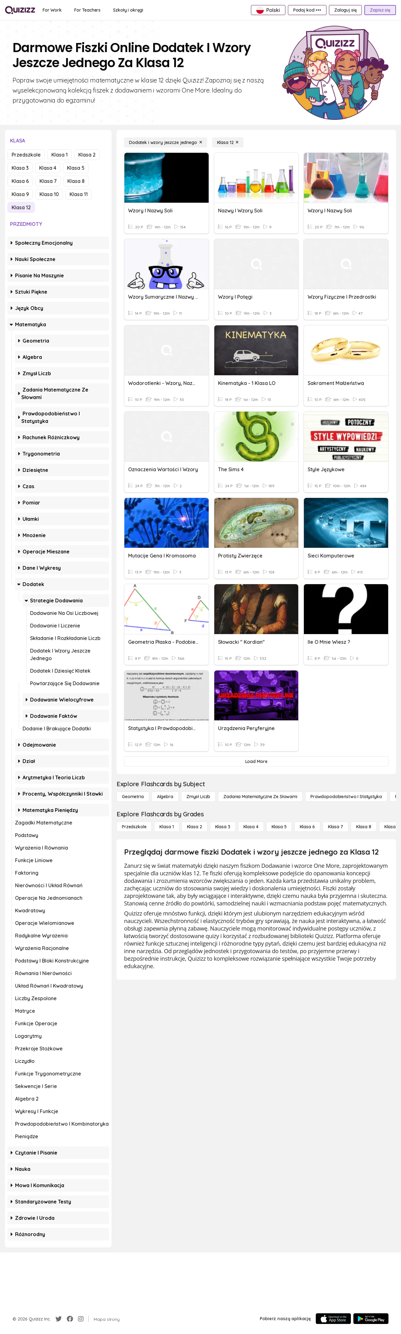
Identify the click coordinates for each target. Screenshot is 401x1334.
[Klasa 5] (279, 827)
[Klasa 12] (228, 142)
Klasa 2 (87, 155)
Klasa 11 (79, 194)
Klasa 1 (59, 155)
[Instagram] (81, 1319)
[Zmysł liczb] (198, 797)
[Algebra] (165, 797)
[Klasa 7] (335, 827)
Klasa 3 (20, 168)
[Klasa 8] (364, 827)
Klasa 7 (48, 181)
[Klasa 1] (166, 827)
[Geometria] (133, 797)
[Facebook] (70, 1319)
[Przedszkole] (134, 827)
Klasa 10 (49, 194)
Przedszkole (26, 155)
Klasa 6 (20, 181)
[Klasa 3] (223, 827)
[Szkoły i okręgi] (128, 10)
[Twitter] (58, 1319)
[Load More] (256, 761)
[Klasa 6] (307, 827)
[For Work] (52, 10)
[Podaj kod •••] (307, 10)
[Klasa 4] (251, 827)
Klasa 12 (21, 207)
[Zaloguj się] (345, 10)
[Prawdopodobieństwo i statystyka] (346, 797)
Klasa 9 (20, 194)
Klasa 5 (76, 168)
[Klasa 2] (194, 827)
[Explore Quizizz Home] (20, 10)
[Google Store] (370, 1318)
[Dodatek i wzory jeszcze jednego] (165, 142)
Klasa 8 (76, 181)
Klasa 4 (47, 168)
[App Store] (333, 1318)
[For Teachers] (87, 10)
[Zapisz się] (380, 10)
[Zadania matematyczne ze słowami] (260, 797)
